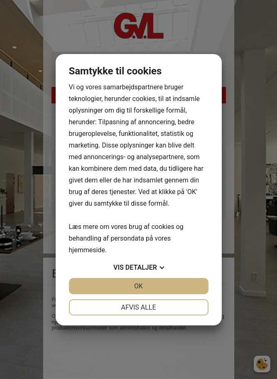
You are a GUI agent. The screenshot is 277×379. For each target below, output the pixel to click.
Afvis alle (138, 307)
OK (138, 286)
